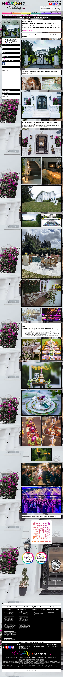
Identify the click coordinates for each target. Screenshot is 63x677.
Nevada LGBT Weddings (8, 627)
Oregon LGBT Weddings (8, 633)
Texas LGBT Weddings (8, 635)
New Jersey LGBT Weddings (9, 628)
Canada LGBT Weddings (23, 612)
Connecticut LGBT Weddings (9, 614)
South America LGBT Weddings (24, 625)
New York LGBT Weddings (9, 631)
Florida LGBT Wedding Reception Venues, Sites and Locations (27, 15)
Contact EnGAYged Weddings (24, 646)
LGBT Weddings (6, 15)
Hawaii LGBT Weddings (8, 620)
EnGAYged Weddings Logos (39, 646)
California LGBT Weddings (9, 612)
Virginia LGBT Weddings (8, 638)
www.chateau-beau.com (27, 30)
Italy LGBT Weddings (23, 621)
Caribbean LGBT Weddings (24, 613)
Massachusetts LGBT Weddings (10, 625)
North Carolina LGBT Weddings (10, 632)
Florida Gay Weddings (13, 15)
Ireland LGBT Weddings (23, 620)
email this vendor (6, 58)
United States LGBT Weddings (24, 626)
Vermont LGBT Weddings (8, 636)
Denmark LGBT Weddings (23, 616)
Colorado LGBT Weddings (9, 613)
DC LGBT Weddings (7, 617)
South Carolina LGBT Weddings (10, 634)
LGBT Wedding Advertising (53, 646)
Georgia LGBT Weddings (8, 619)
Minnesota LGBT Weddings (9, 626)
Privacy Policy (29, 670)
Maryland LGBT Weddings (9, 624)
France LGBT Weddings (23, 619)
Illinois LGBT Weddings (8, 621)
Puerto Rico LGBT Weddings (24, 624)
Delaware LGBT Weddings (9, 616)
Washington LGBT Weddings (9, 639)
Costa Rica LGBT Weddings (24, 614)
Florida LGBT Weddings (8, 618)
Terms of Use (34, 670)
